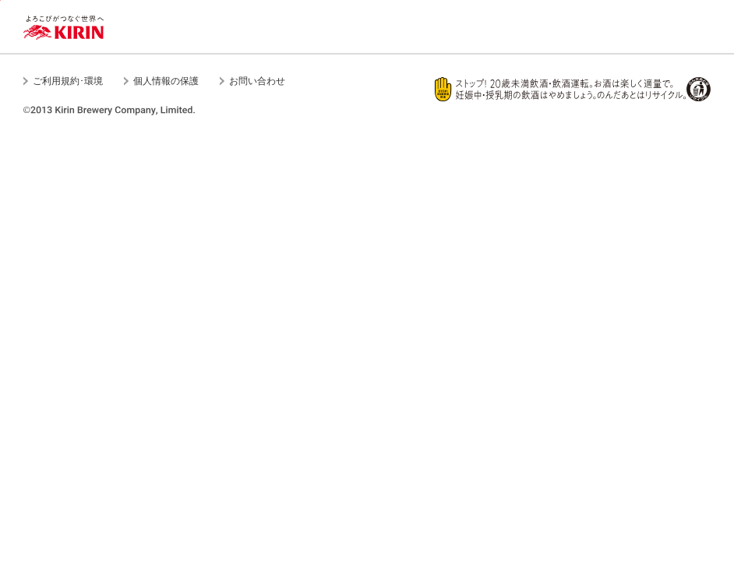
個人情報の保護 (166, 81)
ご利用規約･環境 (68, 81)
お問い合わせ (257, 81)
